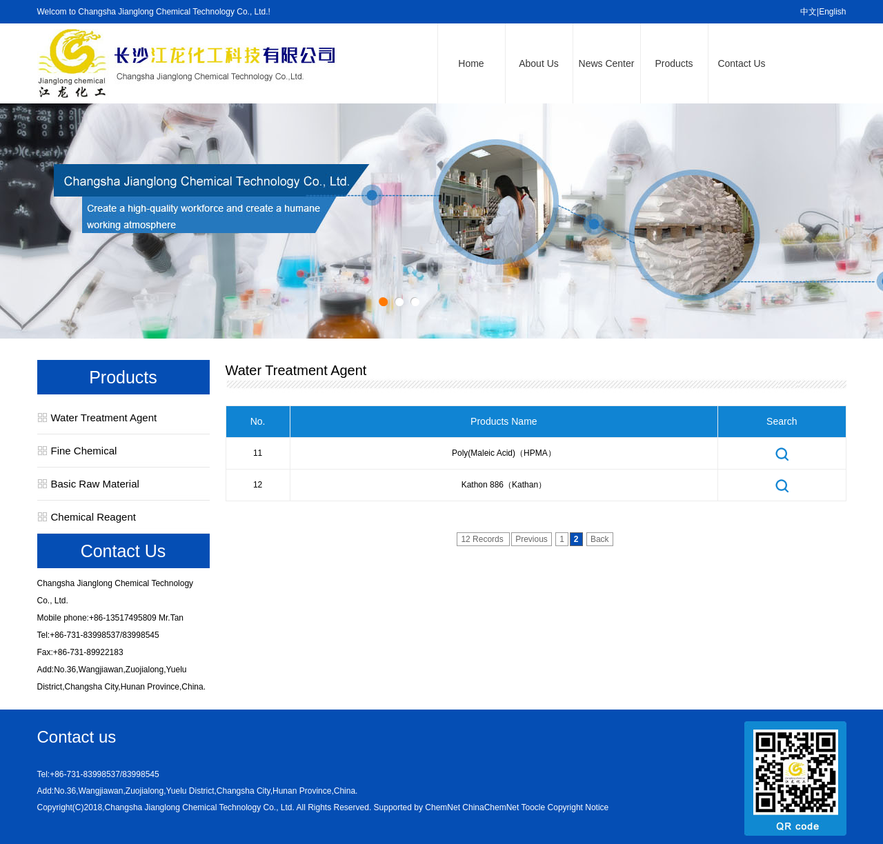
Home (471, 63)
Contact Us (741, 63)
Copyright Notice (578, 807)
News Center (607, 63)
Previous (531, 539)
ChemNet (442, 807)
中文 (808, 12)
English (832, 12)
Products (674, 63)
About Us (539, 63)
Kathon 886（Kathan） (504, 485)
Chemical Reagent (93, 517)
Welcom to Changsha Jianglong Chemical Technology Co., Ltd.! (153, 12)
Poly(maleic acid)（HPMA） (504, 453)
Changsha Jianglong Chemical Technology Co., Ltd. (200, 807)
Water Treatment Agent (104, 417)
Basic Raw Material (95, 484)
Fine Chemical (84, 450)
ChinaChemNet (490, 807)
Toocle (534, 807)
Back (600, 539)
